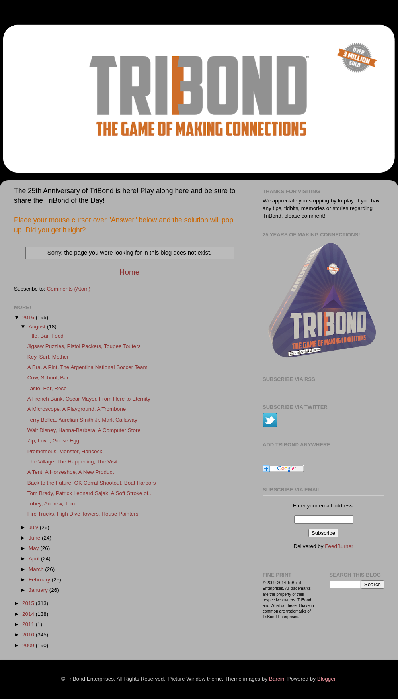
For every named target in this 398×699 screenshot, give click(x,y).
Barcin (276, 679)
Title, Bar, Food (45, 336)
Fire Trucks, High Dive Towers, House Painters (83, 514)
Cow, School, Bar (48, 378)
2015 (29, 603)
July (34, 527)
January (39, 590)
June (35, 538)
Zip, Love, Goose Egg (53, 441)
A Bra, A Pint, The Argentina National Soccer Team (87, 367)
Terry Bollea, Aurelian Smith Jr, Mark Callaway (82, 420)
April (35, 559)
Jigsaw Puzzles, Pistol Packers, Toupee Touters (84, 346)
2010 (29, 635)
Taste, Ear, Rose (47, 388)
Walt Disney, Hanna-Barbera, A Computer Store (83, 430)
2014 (29, 614)
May (34, 548)
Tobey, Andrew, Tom (51, 504)
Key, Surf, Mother (48, 357)
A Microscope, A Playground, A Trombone (76, 409)
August (38, 327)
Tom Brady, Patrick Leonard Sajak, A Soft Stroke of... (90, 493)
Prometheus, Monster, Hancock (64, 451)
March (37, 569)
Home (129, 272)
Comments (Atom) (69, 289)
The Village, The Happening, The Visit (72, 462)
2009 (29, 645)
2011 (29, 624)
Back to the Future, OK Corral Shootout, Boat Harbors (91, 483)
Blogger (326, 679)
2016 (29, 317)
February (40, 580)
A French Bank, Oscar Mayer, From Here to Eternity (88, 399)
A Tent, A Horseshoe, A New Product (70, 472)
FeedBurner (339, 546)
